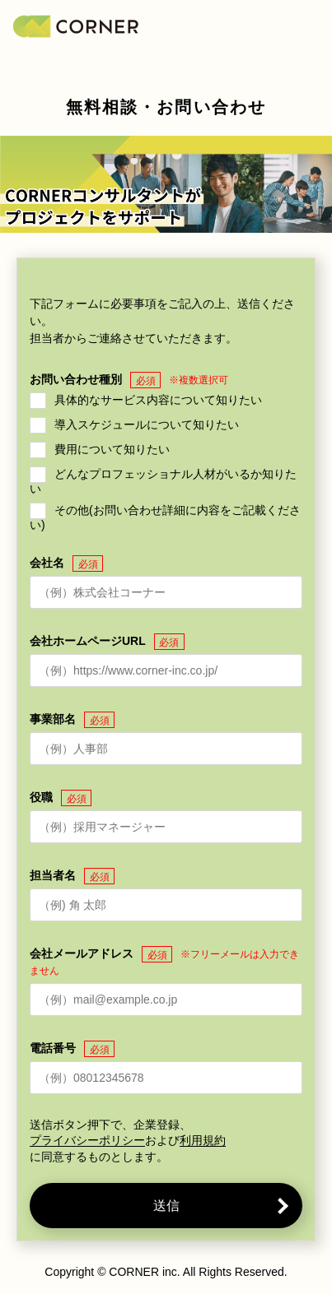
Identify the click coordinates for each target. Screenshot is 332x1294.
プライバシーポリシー (87, 1140)
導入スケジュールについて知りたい (146, 424)
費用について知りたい (112, 449)
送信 (166, 1206)
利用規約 (203, 1140)
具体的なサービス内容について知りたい (158, 399)
